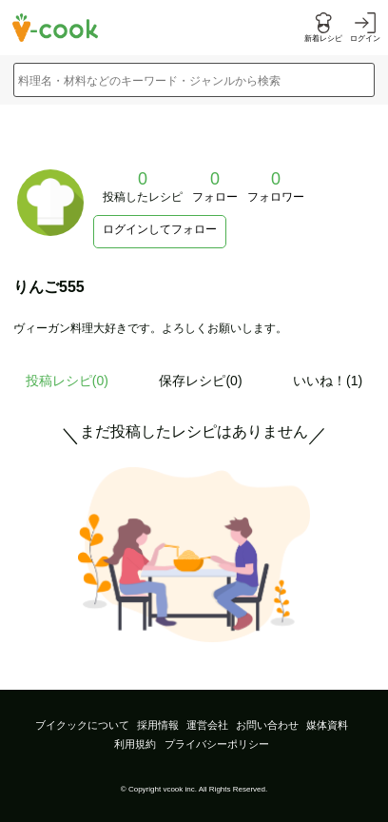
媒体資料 (327, 725)
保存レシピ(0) (200, 380)
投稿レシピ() (67, 380)
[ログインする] (365, 28)
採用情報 (158, 725)
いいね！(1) (327, 380)
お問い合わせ (267, 725)
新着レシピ (323, 38)
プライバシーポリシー (217, 744)
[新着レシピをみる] (323, 28)
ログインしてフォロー (160, 229)
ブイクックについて (82, 725)
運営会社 (207, 725)
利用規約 (135, 744)
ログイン (365, 38)
